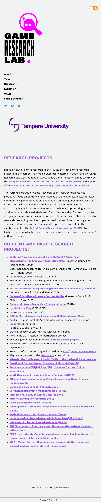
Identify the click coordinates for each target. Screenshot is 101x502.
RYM (66, 351)
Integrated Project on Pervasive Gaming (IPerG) (38, 422)
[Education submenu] (17, 89)
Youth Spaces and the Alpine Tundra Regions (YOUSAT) (43, 375)
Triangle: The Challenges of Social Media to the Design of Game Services (53, 359)
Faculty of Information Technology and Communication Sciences (51, 185)
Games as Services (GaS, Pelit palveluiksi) (35, 386)
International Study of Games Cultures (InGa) (37, 394)
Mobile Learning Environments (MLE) (32, 398)
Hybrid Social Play (20, 308)
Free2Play (15, 323)
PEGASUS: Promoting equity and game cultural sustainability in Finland (53, 288)
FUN (12, 335)
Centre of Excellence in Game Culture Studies (37, 296)
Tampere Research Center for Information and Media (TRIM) (45, 181)
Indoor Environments (83, 351)
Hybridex (15, 343)
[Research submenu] (16, 84)
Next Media (47, 355)
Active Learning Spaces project (60, 339)
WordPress (62, 487)
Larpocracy (16, 276)
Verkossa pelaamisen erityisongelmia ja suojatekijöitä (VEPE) (46, 418)
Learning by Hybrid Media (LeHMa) (30, 402)
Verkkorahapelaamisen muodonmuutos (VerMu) (38, 390)
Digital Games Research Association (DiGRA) (56, 228)
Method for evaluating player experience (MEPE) (38, 414)
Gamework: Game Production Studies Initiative (38, 304)
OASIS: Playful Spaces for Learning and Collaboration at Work (47, 315)
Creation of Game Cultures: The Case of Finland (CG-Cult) (44, 363)
